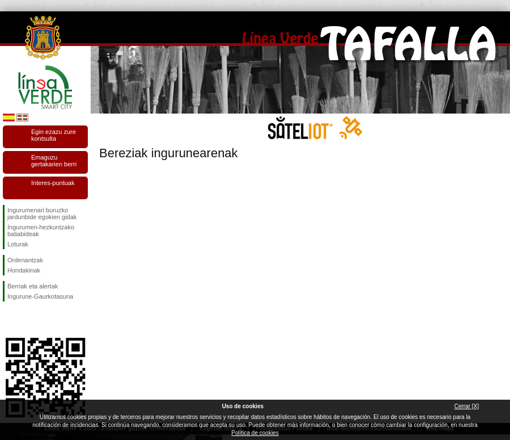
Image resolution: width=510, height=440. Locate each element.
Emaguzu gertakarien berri (53, 160)
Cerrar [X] (466, 406)
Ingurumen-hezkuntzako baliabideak (40, 230)
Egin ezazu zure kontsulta (53, 135)
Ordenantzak (25, 260)
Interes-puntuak (52, 182)
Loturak (17, 244)
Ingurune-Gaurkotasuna (40, 296)
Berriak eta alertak (32, 286)
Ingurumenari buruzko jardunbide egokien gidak (41, 213)
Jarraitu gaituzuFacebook (9, 319)
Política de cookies (254, 433)
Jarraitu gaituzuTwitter (28, 319)
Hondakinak (23, 270)
